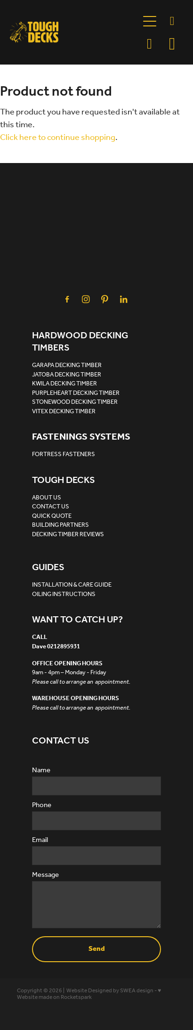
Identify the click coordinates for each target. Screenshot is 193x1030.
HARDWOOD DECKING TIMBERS (80, 342)
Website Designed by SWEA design (109, 990)
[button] (149, 44)
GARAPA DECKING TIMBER (67, 365)
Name (41, 770)
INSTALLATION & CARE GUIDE (72, 585)
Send (96, 949)
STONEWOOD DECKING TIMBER (75, 402)
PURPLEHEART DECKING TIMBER (76, 393)
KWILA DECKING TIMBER (64, 384)
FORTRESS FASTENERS (63, 454)
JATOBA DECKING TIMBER (66, 375)
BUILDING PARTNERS (60, 525)
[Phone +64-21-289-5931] (172, 21)
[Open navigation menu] (149, 21)
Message (45, 875)
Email (40, 840)
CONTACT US (50, 507)
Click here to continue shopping (57, 138)
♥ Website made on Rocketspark (89, 994)
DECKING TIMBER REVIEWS (68, 534)
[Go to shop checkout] (172, 44)
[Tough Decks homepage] (74, 32)
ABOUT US (46, 498)
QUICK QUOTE (52, 516)
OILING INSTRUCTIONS (64, 594)
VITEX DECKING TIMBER (64, 411)
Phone (41, 805)
